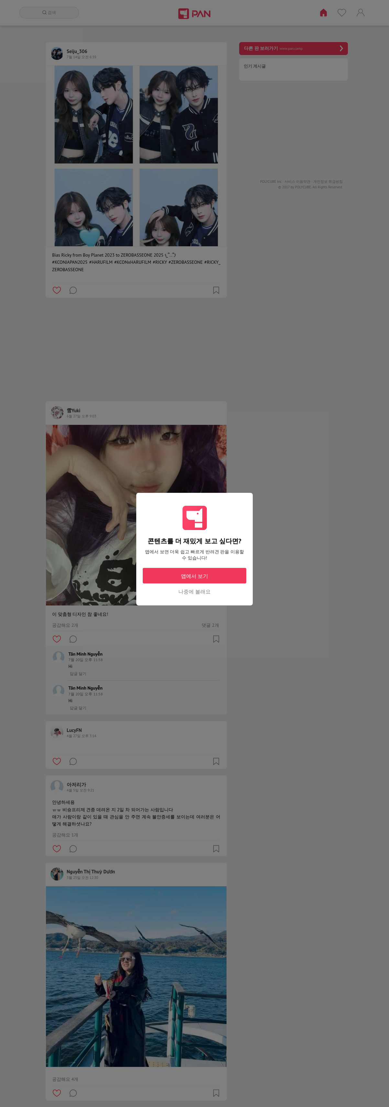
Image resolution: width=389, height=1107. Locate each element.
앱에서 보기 (194, 576)
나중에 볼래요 (194, 591)
